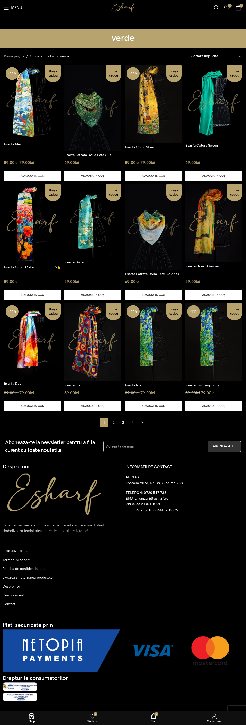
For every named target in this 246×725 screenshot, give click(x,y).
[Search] (216, 8)
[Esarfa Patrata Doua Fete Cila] (93, 107)
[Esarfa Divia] (93, 220)
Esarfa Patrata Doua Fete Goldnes (153, 273)
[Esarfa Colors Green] (214, 102)
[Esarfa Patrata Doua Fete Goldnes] (153, 226)
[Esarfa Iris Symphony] (214, 342)
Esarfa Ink (73, 384)
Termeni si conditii (17, 559)
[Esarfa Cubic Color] (32, 223)
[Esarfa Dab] (32, 341)
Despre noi (11, 586)
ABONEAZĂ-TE (224, 445)
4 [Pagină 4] (133, 422)
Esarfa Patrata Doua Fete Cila (88, 153)
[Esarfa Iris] (153, 342)
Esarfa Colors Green (202, 144)
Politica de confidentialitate (24, 568)
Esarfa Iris (134, 384)
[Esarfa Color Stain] (153, 103)
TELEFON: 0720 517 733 (146, 492)
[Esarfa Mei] (32, 101)
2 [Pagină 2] (114, 422)
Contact (9, 603)
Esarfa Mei (12, 143)
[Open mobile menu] (13, 8)
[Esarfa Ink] (93, 342)
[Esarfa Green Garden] (214, 222)
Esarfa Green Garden (203, 265)
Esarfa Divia (74, 261)
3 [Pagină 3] (123, 422)
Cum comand (13, 594)
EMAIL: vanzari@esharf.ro (147, 497)
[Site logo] (123, 7)
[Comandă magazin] (216, 56)
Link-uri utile (15, 550)
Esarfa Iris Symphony (203, 384)
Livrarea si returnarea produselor (28, 577)
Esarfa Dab (12, 383)
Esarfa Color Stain (140, 146)
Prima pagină (14, 56)
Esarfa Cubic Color (19, 266)
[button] (32, 174)
